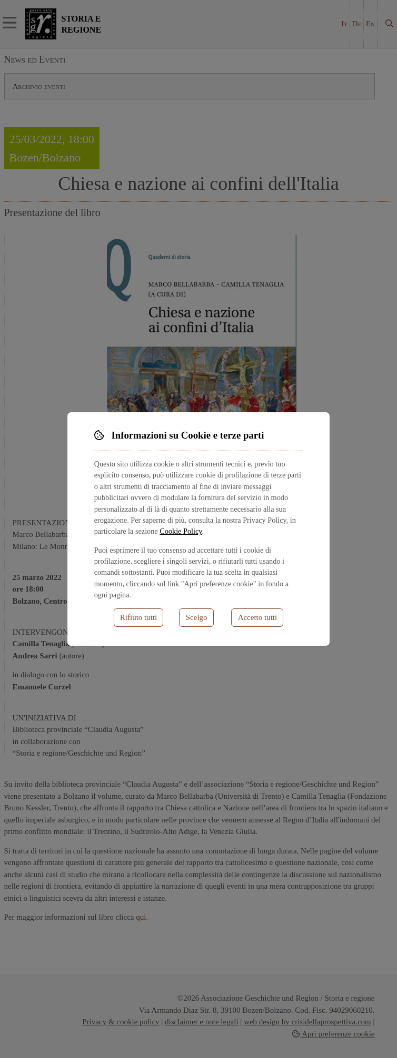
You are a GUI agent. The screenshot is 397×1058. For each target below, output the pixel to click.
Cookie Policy (181, 531)
